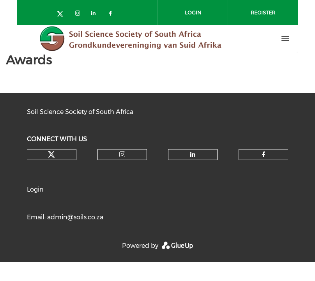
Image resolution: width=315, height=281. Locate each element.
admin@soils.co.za (75, 217)
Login (35, 189)
